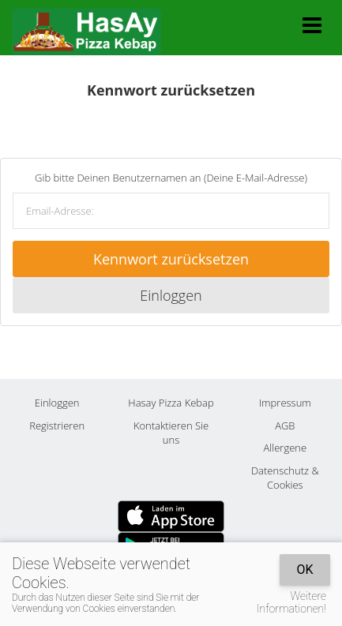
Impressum (285, 402)
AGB (285, 425)
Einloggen (170, 295)
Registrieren (57, 425)
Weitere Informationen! (291, 602)
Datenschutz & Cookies (285, 478)
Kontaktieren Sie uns (171, 433)
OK (304, 569)
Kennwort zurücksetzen (171, 258)
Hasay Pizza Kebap (170, 402)
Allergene (285, 447)
